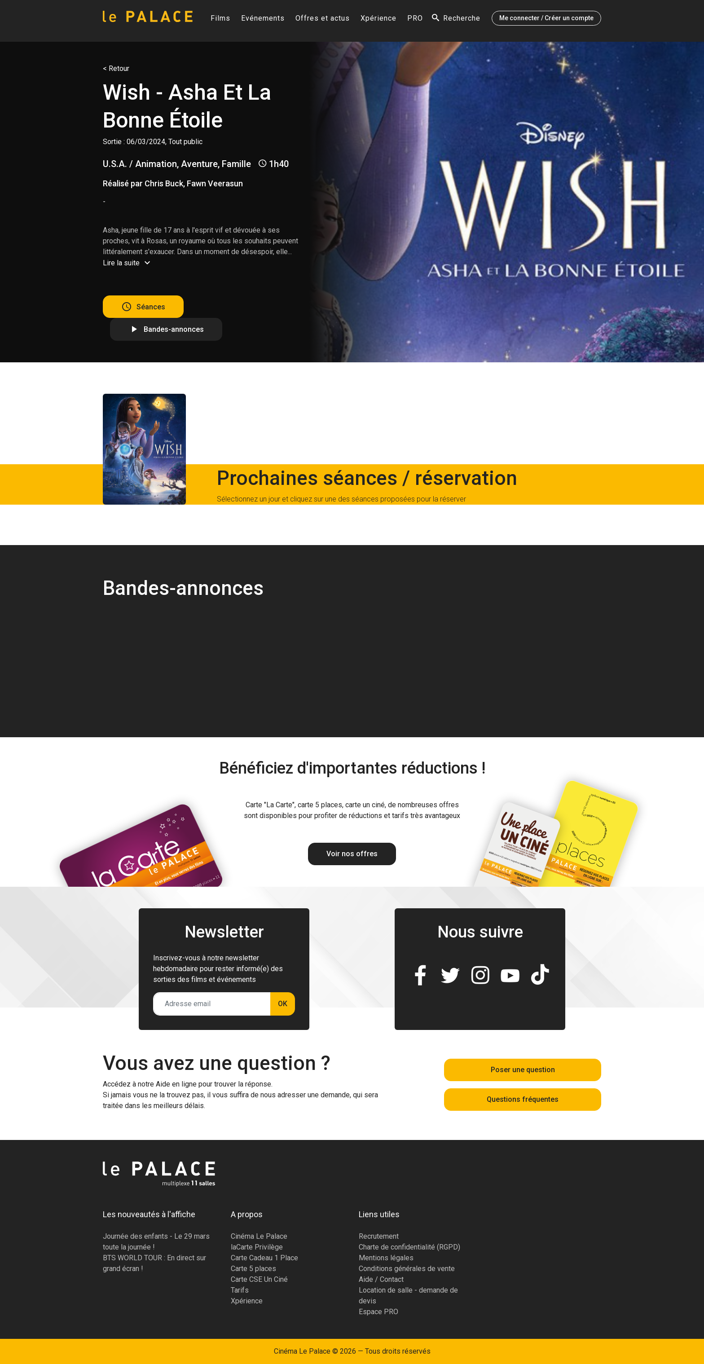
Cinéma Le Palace (259, 1236)
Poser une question (523, 1069)
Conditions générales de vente (407, 1268)
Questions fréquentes (523, 1099)
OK (282, 1003)
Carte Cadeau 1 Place (264, 1258)
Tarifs (240, 1290)
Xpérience (378, 21)
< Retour (116, 68)
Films (220, 21)
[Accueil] (148, 21)
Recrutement (379, 1236)
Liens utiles (379, 1214)
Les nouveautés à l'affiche (149, 1214)
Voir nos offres (352, 853)
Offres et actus (322, 21)
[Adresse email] (212, 1004)
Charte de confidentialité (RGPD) (409, 1247)
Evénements (263, 21)
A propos (247, 1214)
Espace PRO (378, 1311)
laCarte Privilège (257, 1247)
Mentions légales (386, 1258)
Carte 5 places (253, 1268)
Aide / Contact (381, 1279)
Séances (150, 306)
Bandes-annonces (174, 329)
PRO (415, 21)
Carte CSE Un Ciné (259, 1279)
